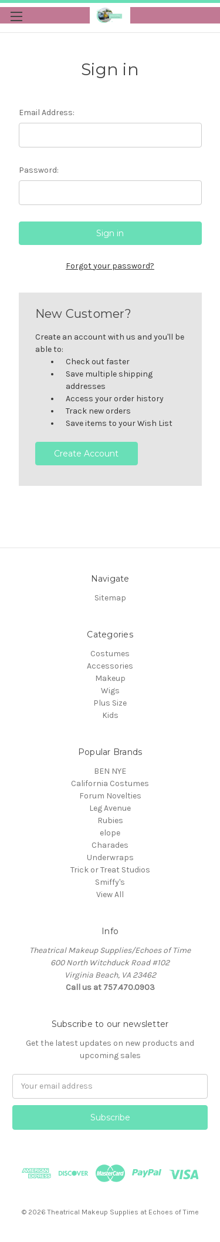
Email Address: (47, 113)
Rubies (110, 820)
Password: (39, 170)
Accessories (110, 666)
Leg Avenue (110, 808)
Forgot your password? (110, 266)
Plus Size (110, 703)
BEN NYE (110, 771)
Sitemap (110, 598)
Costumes (110, 654)
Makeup (110, 678)
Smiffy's (110, 882)
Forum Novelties (110, 796)
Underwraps (110, 857)
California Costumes (110, 783)
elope (110, 833)
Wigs (110, 691)
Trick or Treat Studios (110, 870)
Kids (110, 715)
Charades (110, 845)
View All (110, 894)
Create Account (86, 453)
